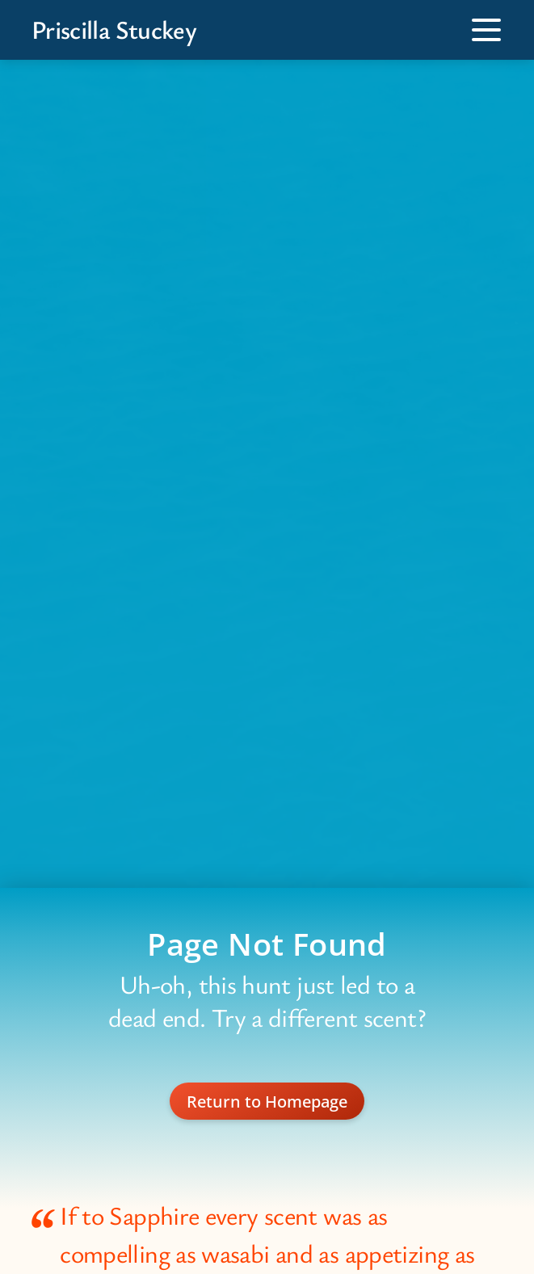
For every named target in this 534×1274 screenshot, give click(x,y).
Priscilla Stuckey (114, 30)
